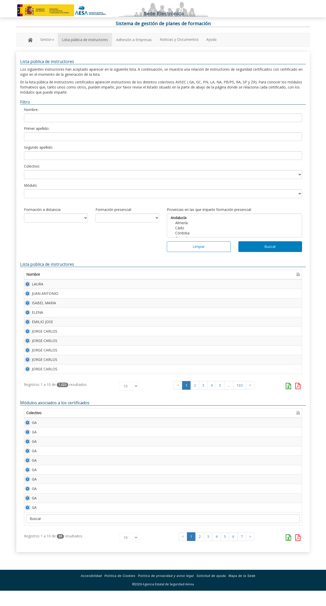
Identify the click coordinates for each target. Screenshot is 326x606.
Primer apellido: (36, 128)
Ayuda (211, 39)
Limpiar (199, 246)
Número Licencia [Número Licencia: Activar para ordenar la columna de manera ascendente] (209, 274)
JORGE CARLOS (39, 336)
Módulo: (30, 185)
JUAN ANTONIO (39, 294)
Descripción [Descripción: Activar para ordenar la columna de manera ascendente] (83, 423)
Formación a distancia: (42, 209)
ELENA (31, 315)
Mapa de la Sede (241, 591)
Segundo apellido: (38, 147)
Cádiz (234, 228)
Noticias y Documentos (179, 39)
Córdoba (234, 233)
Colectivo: (32, 166)
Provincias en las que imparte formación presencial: (209, 209)
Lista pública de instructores (85, 39)
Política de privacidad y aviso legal (166, 591)
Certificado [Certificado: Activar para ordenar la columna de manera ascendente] (244, 274)
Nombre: (31, 109)
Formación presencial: (114, 209)
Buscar (270, 246)
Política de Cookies (119, 591)
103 (240, 395)
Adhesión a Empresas (134, 39)
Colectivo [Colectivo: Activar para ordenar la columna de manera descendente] (34, 423)
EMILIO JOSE (36, 325)
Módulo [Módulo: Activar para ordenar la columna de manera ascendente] (57, 423)
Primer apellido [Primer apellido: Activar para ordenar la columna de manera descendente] (84, 274)
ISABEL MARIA (38, 304)
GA (28, 432)
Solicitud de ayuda (211, 591)
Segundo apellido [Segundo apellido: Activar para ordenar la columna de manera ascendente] (155, 274)
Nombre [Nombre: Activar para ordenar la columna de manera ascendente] (33, 274)
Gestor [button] (47, 39)
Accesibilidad (91, 591)
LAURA (32, 284)
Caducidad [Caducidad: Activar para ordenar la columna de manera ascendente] (271, 274)
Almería (234, 222)
